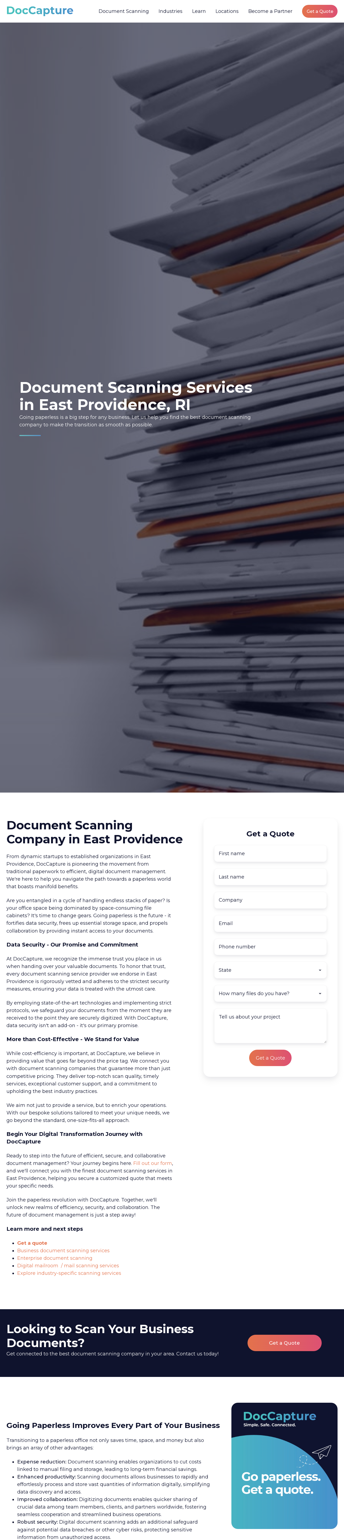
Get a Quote (320, 11)
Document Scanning (124, 11)
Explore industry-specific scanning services (69, 1273)
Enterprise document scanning (54, 1258)
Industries (170, 11)
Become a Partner (270, 11)
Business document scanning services (63, 1251)
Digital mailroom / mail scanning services (68, 1266)
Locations (227, 11)
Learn (199, 11)
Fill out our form (152, 1163)
